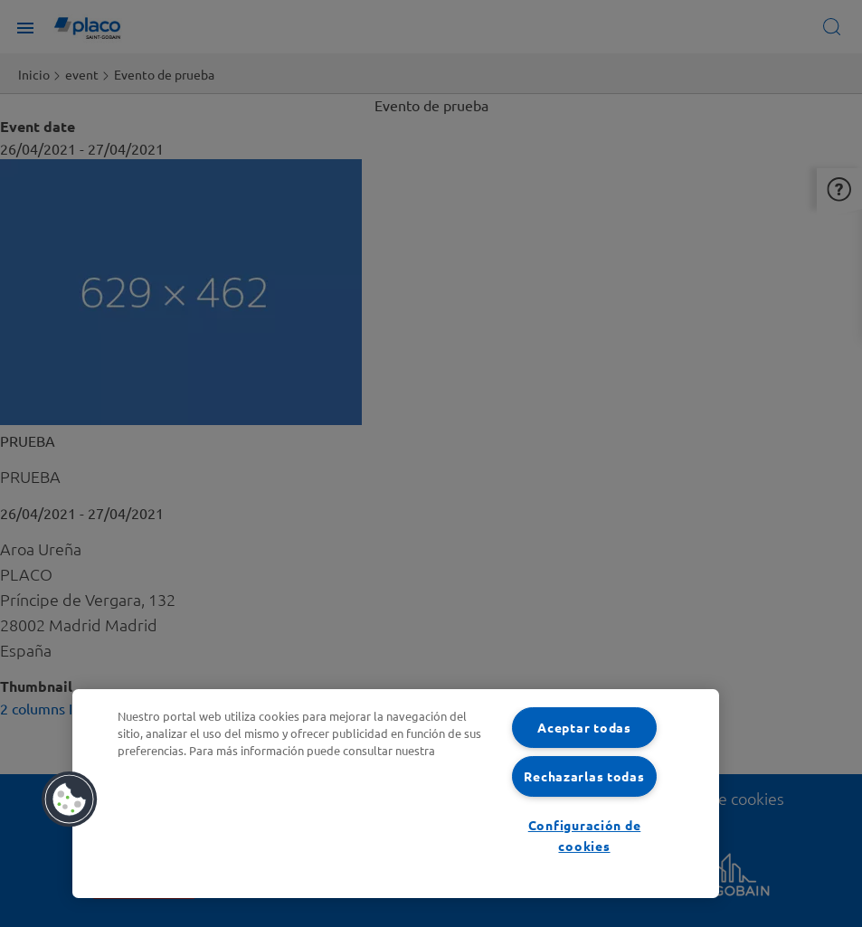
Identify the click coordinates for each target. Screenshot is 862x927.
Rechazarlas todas (584, 776)
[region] (395, 793)
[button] (70, 799)
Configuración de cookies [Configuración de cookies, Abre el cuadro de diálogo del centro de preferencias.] (584, 835)
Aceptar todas (583, 727)
